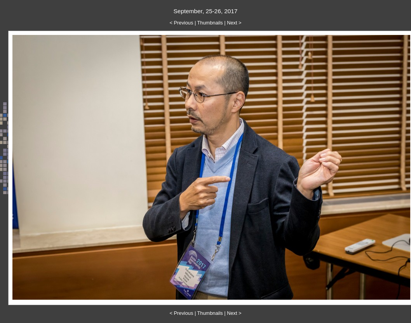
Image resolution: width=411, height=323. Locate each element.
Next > (234, 23)
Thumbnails (210, 23)
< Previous (181, 23)
